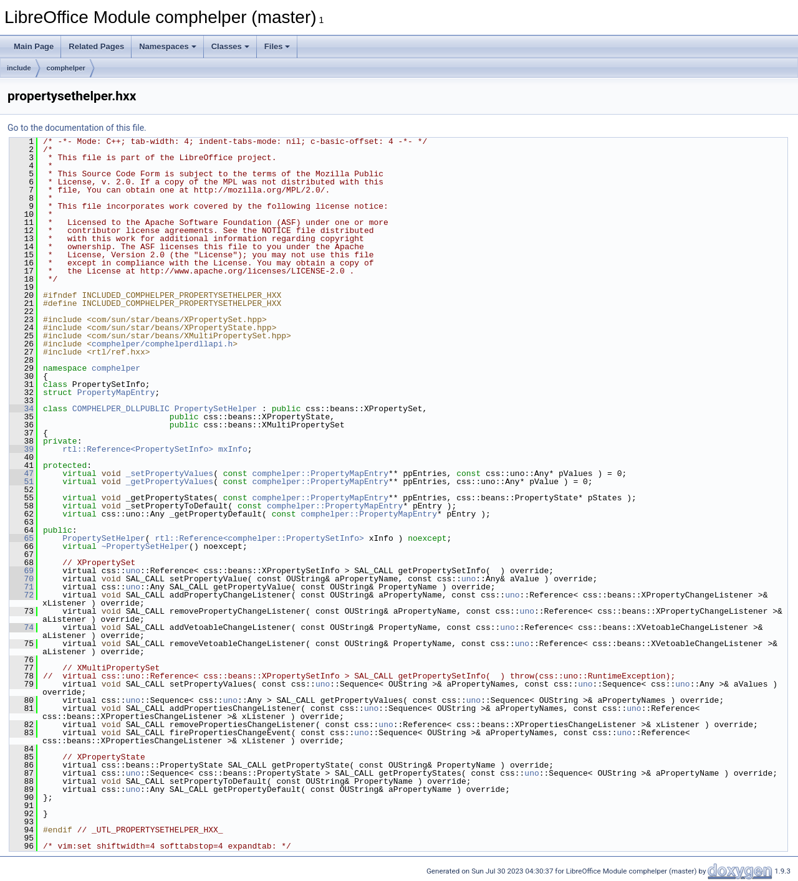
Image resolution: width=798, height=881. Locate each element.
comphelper (66, 68)
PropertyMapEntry (116, 392)
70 (21, 578)
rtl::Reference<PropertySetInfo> (137, 449)
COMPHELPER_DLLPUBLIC (121, 408)
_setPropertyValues (169, 473)
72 (21, 595)
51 (21, 481)
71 (21, 587)
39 (21, 449)
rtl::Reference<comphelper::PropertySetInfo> (259, 538)
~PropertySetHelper (145, 546)
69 (21, 570)
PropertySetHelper (216, 408)
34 (21, 408)
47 (21, 473)
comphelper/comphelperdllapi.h (162, 344)
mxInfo (233, 449)
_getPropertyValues (169, 481)
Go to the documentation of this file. (77, 128)
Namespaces (167, 46)
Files (277, 46)
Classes (230, 46)
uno (133, 570)
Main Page (34, 46)
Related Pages (96, 46)
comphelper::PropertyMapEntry (320, 473)
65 (21, 538)
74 (21, 627)
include (19, 68)
